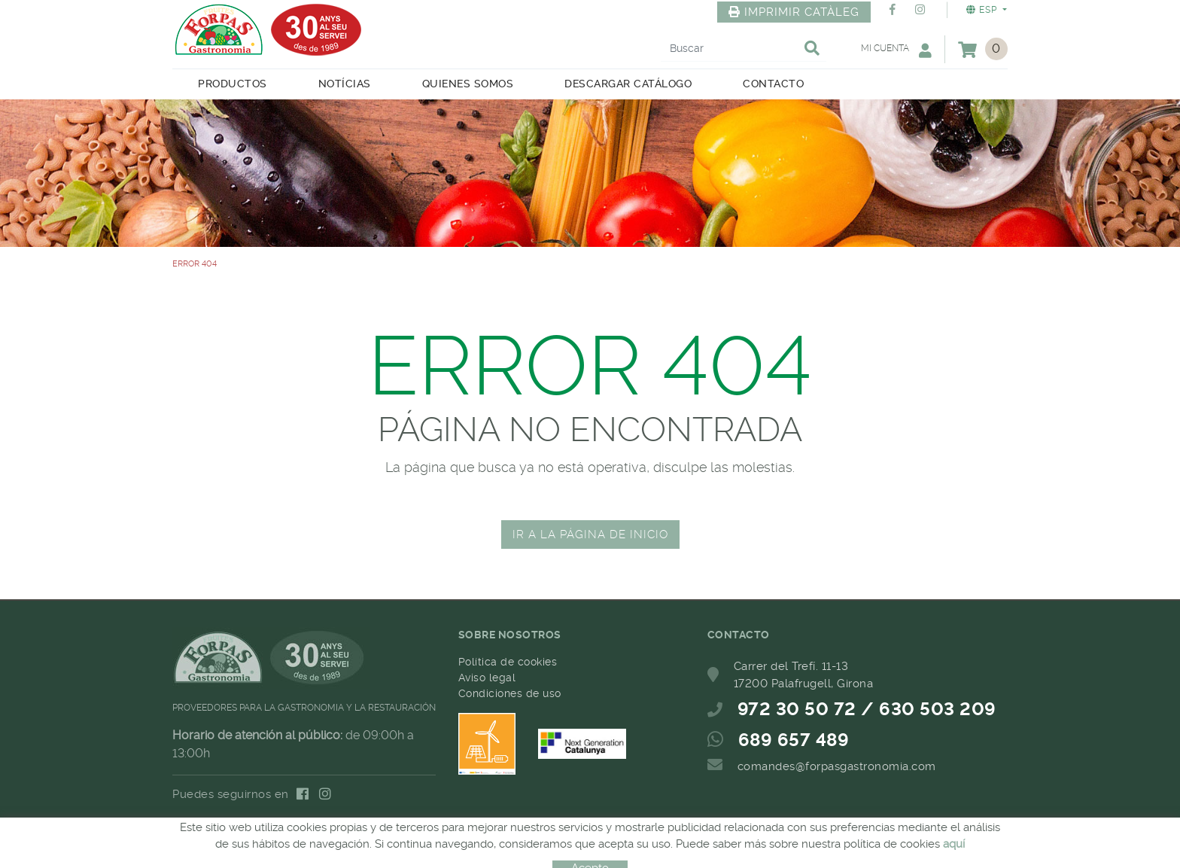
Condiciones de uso (509, 693)
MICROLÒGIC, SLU (589, 847)
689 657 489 (794, 740)
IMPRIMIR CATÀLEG (793, 12)
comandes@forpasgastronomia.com (837, 766)
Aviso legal (487, 678)
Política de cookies (508, 662)
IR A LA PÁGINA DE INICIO (590, 534)
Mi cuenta (896, 50)
